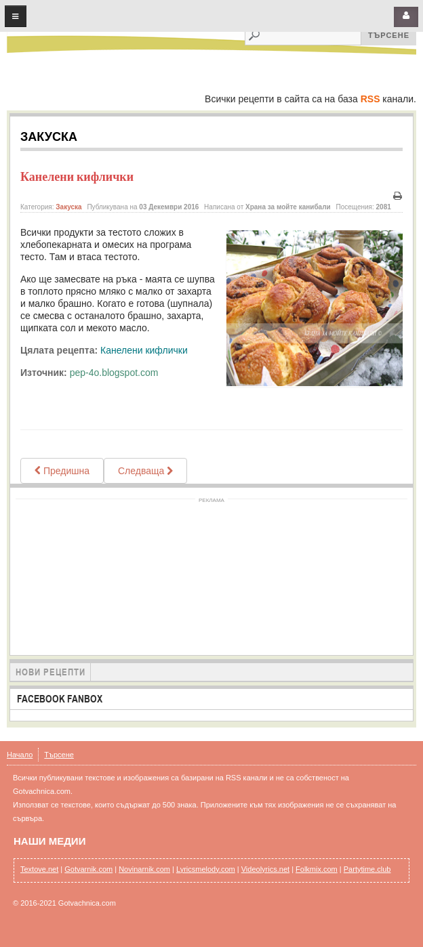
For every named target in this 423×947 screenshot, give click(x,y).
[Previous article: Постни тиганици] (62, 471)
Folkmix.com (317, 869)
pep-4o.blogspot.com (114, 372)
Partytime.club (367, 869)
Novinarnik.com (144, 869)
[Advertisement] (212, 575)
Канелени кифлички (77, 177)
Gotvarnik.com (88, 869)
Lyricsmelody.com (205, 869)
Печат (397, 196)
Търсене (59, 755)
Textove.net (39, 869)
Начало (20, 755)
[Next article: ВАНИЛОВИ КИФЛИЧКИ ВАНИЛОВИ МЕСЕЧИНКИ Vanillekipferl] (145, 471)
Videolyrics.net (265, 869)
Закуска (68, 207)
